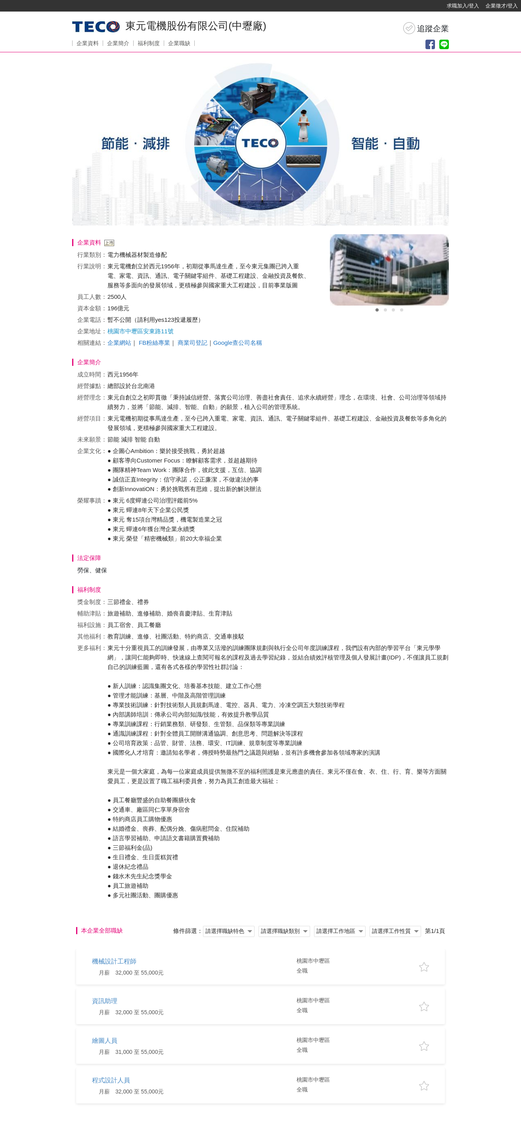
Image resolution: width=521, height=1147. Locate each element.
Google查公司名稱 (237, 342)
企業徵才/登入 (501, 6)
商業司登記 (192, 342)
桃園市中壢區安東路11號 (140, 331)
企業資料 (88, 43)
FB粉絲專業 (154, 342)
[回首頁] (32, 6)
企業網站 (119, 342)
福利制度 (149, 43)
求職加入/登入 (463, 6)
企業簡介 (118, 43)
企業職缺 (179, 43)
